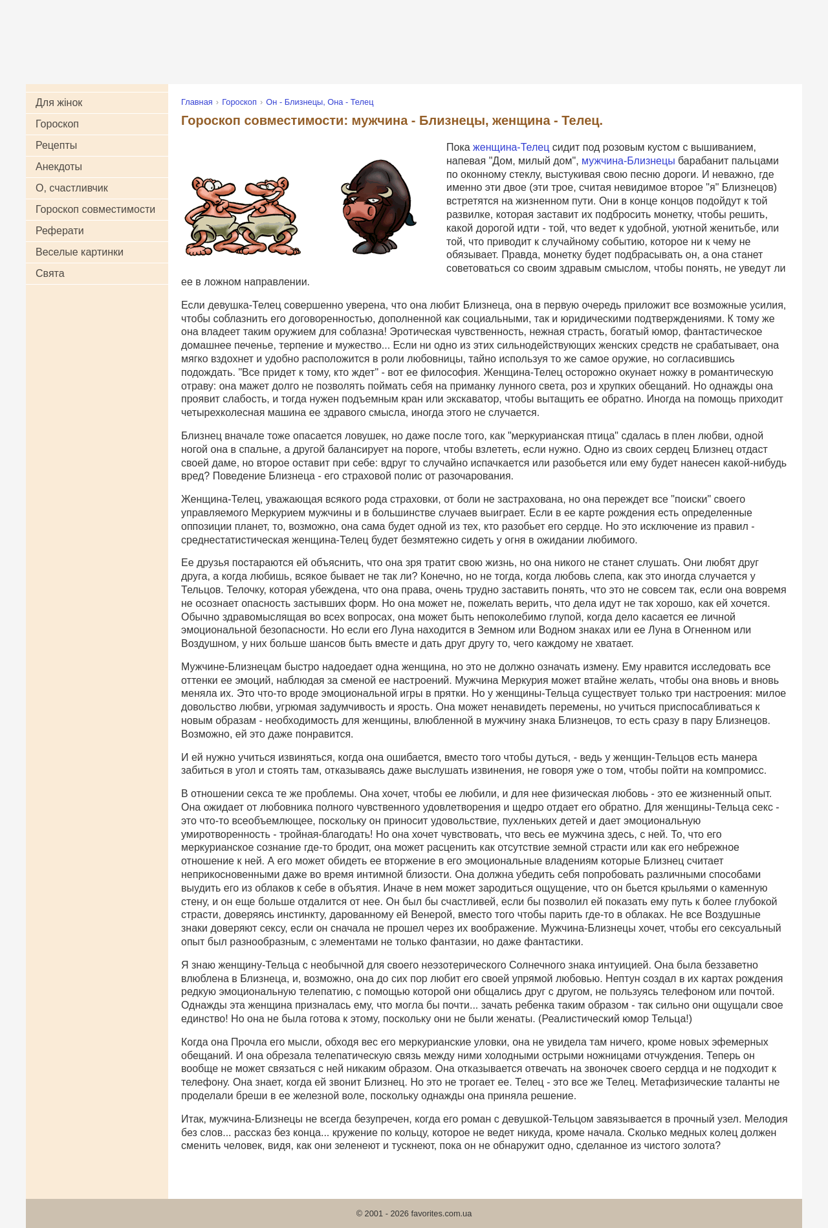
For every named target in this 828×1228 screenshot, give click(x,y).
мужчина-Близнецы (628, 160)
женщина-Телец (511, 147)
